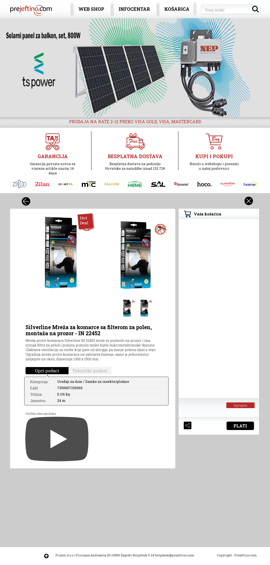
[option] (135, 67)
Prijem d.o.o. (64, 555)
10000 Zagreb (121, 555)
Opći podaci (47, 370)
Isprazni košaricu (241, 405)
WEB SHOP (91, 9)
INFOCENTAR (134, 9)
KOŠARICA (176, 9)
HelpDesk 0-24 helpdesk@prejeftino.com (163, 555)
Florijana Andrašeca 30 (93, 555)
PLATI (240, 426)
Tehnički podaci (90, 370)
